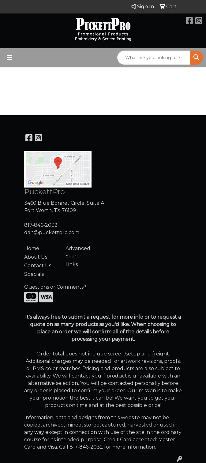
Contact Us (37, 265)
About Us (35, 257)
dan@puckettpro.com (51, 232)
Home (31, 248)
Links (72, 264)
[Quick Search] (153, 58)
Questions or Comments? (55, 287)
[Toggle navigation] (9, 57)
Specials (34, 274)
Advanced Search (78, 252)
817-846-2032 (41, 225)
